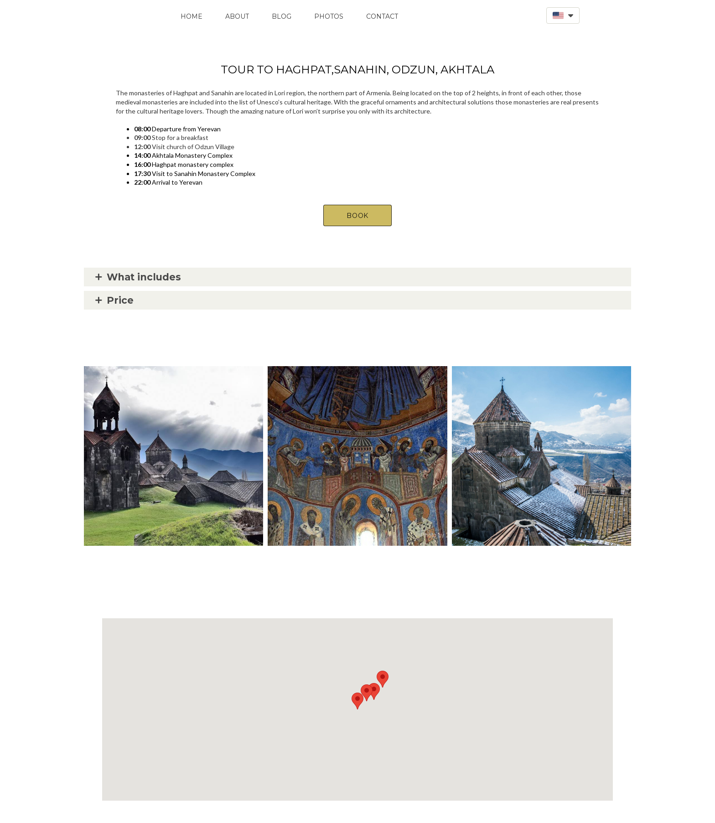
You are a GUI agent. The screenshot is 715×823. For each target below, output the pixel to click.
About (237, 16)
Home (191, 16)
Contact (382, 16)
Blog (281, 16)
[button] (563, 15)
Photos (328, 16)
